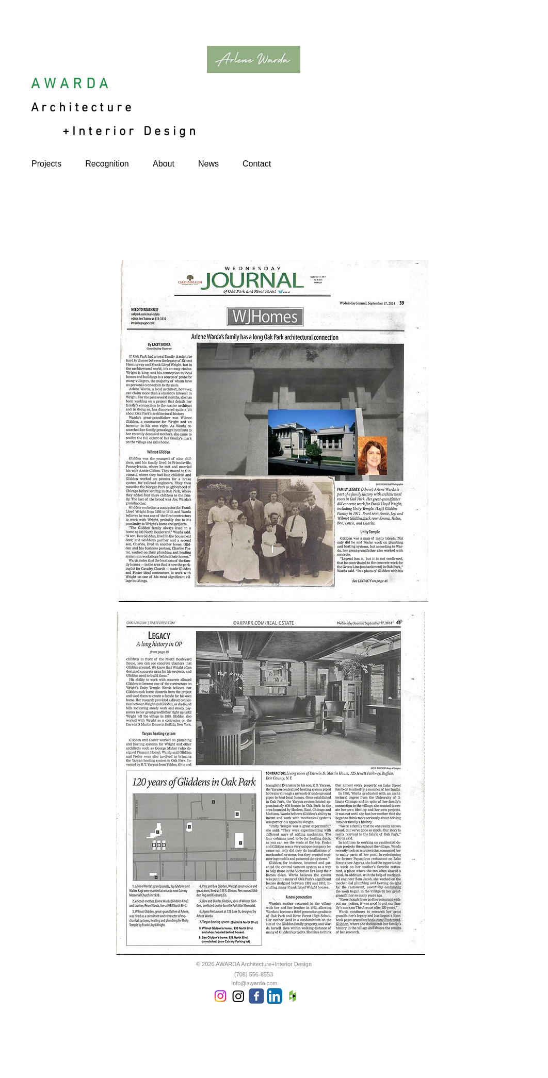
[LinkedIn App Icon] (274, 996)
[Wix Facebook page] (256, 996)
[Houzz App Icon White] (292, 996)
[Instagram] (220, 996)
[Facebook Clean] (469, 1053)
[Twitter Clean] (482, 1053)
